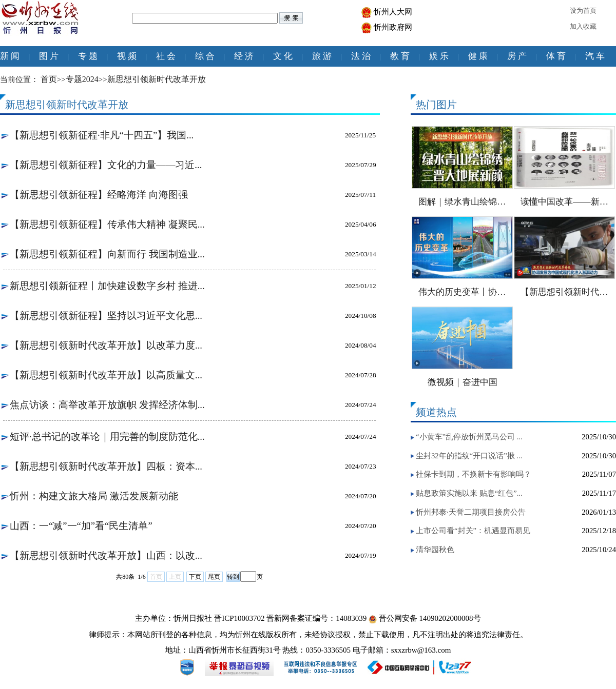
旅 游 (322, 56)
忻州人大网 (393, 12)
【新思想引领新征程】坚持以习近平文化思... (106, 315)
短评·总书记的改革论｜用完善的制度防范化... (107, 436)
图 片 (49, 56)
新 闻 (10, 56)
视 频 (127, 56)
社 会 (166, 56)
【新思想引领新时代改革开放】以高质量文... (106, 375)
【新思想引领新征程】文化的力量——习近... (106, 164)
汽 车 (595, 56)
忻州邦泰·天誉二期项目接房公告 (471, 512)
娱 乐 (439, 56)
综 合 (205, 56)
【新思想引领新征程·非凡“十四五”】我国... (102, 135)
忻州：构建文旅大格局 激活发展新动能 (94, 496)
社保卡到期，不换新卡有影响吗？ (473, 474)
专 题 (88, 56)
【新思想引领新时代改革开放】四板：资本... (106, 466)
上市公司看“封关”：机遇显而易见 (473, 530)
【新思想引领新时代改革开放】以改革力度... (106, 345)
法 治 (361, 56)
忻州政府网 (393, 27)
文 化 (283, 56)
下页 (195, 576)
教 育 (400, 56)
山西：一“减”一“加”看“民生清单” (81, 525)
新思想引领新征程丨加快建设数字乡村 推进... (107, 285)
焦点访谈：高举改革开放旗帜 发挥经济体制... (107, 404)
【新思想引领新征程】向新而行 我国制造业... (107, 254)
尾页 (214, 576)
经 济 (244, 56)
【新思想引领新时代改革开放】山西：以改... (106, 555)
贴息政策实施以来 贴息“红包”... (469, 493)
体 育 (556, 56)
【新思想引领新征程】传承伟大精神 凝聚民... (107, 224)
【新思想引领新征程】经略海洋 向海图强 (99, 194)
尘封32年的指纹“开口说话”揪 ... (469, 456)
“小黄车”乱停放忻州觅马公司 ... (469, 437)
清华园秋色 (435, 549)
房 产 (517, 56)
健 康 (478, 56)
